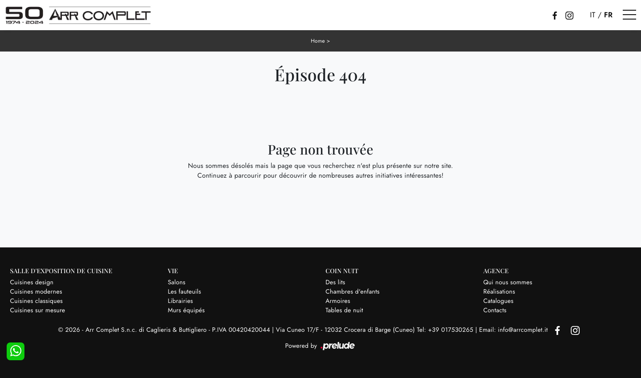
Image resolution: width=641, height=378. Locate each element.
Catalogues (498, 301)
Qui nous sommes (507, 282)
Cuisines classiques (36, 301)
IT (592, 15)
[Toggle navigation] (629, 15)
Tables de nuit (344, 310)
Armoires (337, 301)
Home (318, 41)
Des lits (335, 282)
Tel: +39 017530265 (446, 330)
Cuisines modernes (36, 291)
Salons (176, 282)
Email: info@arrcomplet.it (514, 330)
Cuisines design (32, 282)
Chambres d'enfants (352, 291)
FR (608, 15)
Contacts (494, 310)
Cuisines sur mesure (37, 310)
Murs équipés (186, 310)
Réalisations (499, 291)
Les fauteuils (184, 291)
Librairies (180, 301)
